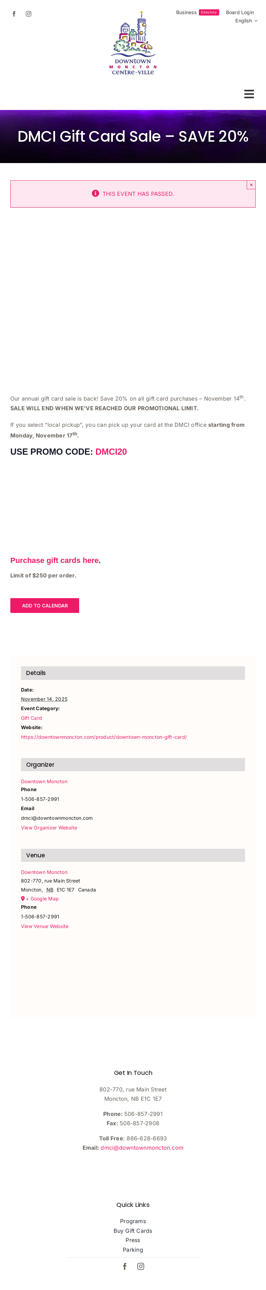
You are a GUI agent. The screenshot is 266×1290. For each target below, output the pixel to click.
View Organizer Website (49, 827)
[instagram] (28, 13)
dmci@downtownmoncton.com (141, 1147)
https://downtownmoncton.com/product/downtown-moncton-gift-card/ (104, 737)
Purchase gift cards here (54, 560)
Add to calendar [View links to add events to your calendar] (45, 605)
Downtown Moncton (44, 781)
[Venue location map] (133, 968)
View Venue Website (44, 926)
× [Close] (251, 185)
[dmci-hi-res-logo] (133, 11)
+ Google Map (42, 898)
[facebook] (14, 13)
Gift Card (31, 718)
